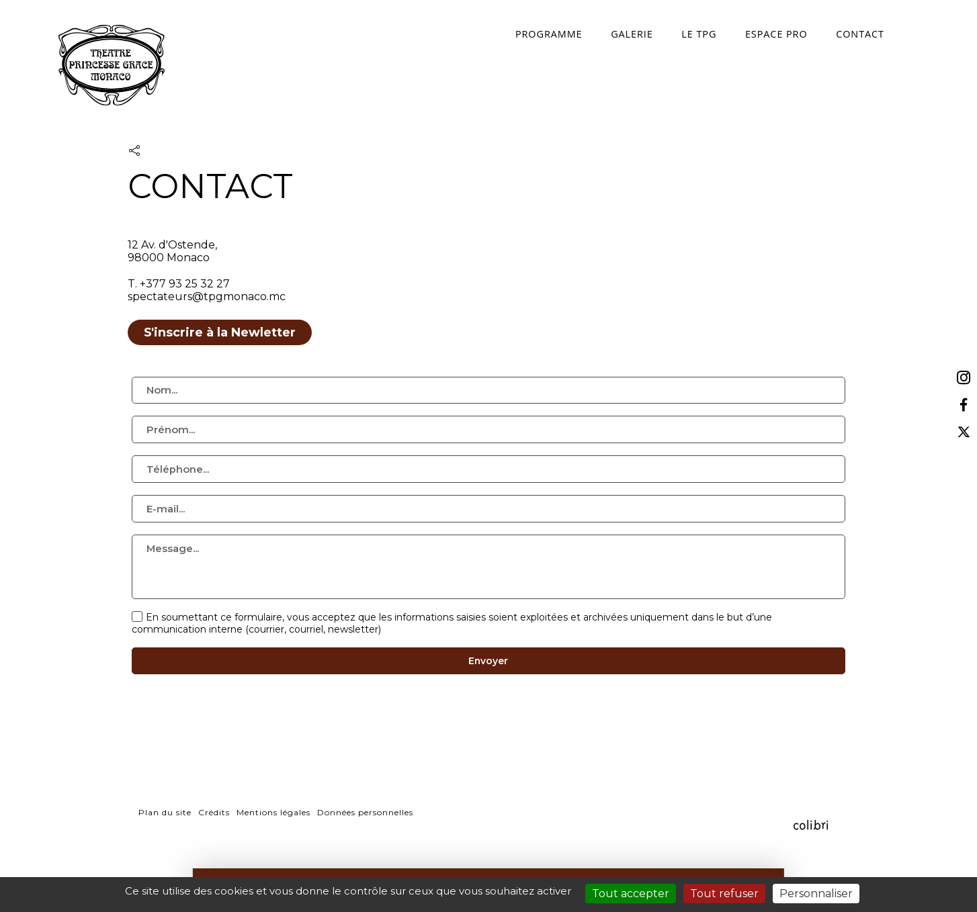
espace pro (748, 32)
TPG (112, 68)
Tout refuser (724, 893)
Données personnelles (365, 842)
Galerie (604, 32)
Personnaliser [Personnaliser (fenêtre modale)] (816, 893)
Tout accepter (630, 893)
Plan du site (165, 842)
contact (831, 32)
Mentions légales (273, 842)
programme (522, 32)
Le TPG (671, 32)
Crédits (214, 842)
